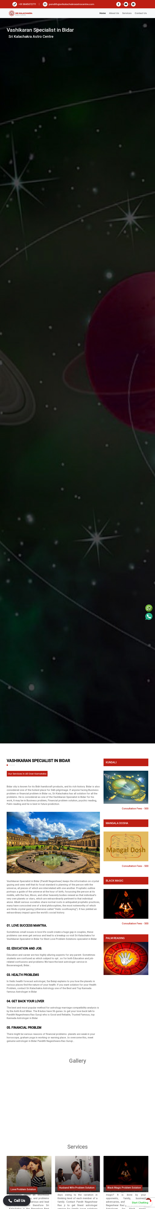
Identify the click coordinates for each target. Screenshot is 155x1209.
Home (102, 13)
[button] (16, 1200)
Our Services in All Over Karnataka (27, 773)
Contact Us (141, 13)
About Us (114, 13)
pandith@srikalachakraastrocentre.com (68, 4)
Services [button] (127, 13)
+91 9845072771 (24, 4)
